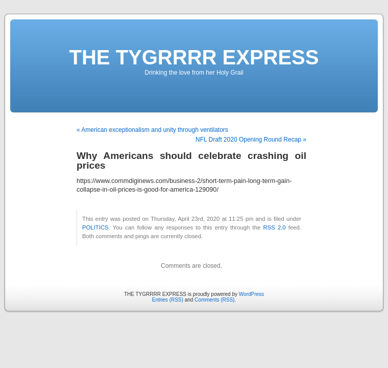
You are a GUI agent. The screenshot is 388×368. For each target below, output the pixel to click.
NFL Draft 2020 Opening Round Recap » (251, 139)
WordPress (251, 294)
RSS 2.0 (274, 227)
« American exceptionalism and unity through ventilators (152, 129)
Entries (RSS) (167, 300)
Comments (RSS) (214, 300)
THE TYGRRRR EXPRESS (194, 57)
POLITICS (95, 227)
